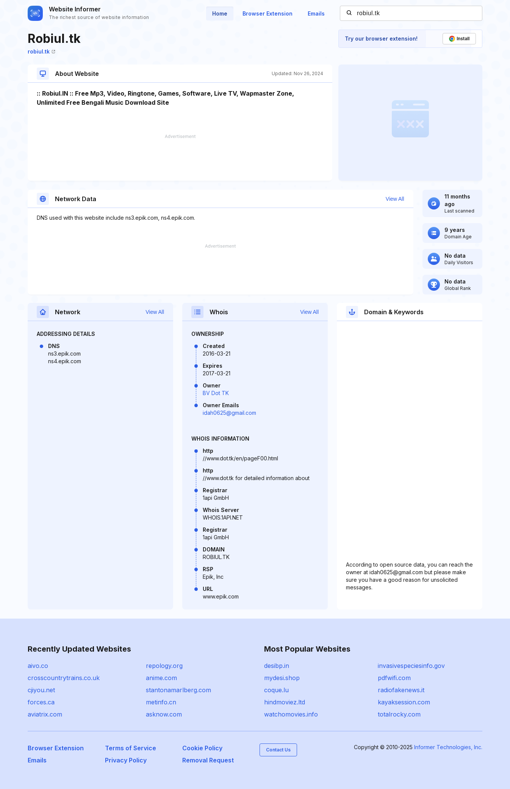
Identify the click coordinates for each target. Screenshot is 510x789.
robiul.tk (41, 51)
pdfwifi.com (394, 678)
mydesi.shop (282, 678)
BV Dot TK (216, 393)
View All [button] (395, 199)
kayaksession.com (404, 702)
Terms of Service (130, 748)
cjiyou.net (41, 690)
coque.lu (276, 690)
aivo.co (38, 665)
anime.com (161, 678)
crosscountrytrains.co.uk (64, 678)
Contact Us (278, 750)
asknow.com (164, 714)
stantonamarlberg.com (178, 690)
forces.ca (41, 702)
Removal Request (208, 760)
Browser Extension (267, 13)
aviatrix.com (45, 714)
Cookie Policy (202, 748)
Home (219, 13)
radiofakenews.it (401, 690)
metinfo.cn (161, 702)
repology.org (164, 665)
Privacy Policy (126, 760)
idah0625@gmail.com (229, 412)
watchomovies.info (291, 714)
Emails (316, 13)
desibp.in (276, 665)
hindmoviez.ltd (284, 702)
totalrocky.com (399, 714)
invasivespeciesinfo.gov (411, 665)
